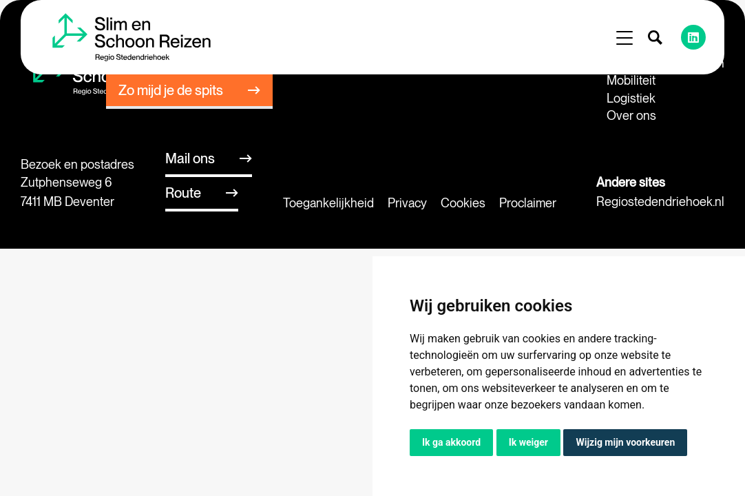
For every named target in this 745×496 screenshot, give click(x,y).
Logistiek (631, 98)
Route (183, 193)
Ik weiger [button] (528, 442)
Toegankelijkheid (328, 203)
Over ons (631, 115)
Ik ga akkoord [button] (451, 442)
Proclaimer (527, 203)
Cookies (463, 203)
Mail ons (190, 158)
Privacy (407, 203)
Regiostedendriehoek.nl (660, 201)
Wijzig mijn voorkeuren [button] (625, 442)
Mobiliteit (631, 80)
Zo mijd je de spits (170, 90)
